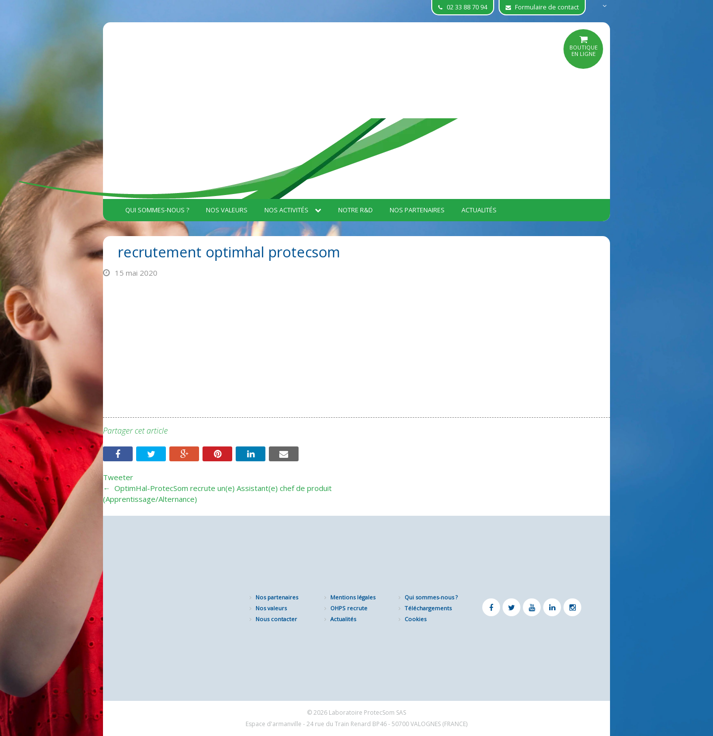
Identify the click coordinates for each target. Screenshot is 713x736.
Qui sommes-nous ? (157, 209)
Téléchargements (428, 608)
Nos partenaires (417, 209)
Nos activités (292, 209)
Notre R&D (355, 209)
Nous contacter (276, 619)
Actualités (479, 209)
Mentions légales (352, 597)
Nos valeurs (227, 209)
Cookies (415, 619)
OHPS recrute (348, 608)
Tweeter (118, 477)
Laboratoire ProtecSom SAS (367, 712)
